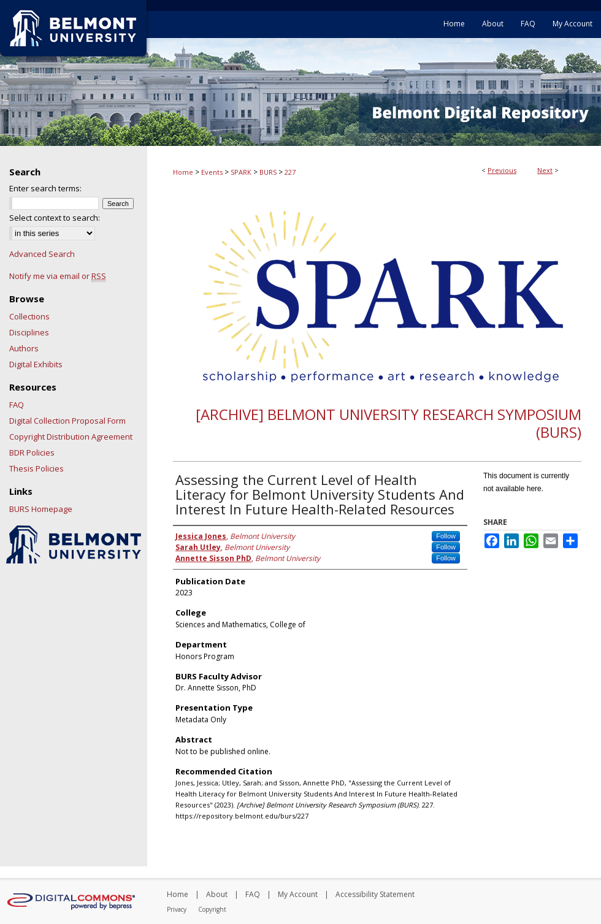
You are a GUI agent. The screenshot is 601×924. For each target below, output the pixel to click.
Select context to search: (54, 217)
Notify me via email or (57, 275)
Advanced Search (42, 253)
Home (183, 172)
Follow (446, 536)
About (217, 894)
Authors (24, 348)
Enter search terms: (45, 188)
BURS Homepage (40, 508)
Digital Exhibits (36, 364)
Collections (29, 316)
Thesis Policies (36, 468)
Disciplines (29, 332)
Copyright (212, 909)
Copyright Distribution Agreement (70, 436)
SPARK (241, 172)
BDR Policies (32, 452)
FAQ (16, 404)
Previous (502, 170)
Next (545, 170)
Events (212, 172)
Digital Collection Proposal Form (67, 420)
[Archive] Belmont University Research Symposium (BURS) (388, 423)
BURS (268, 172)
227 (290, 172)
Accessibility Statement (375, 894)
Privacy (176, 909)
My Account (298, 894)
